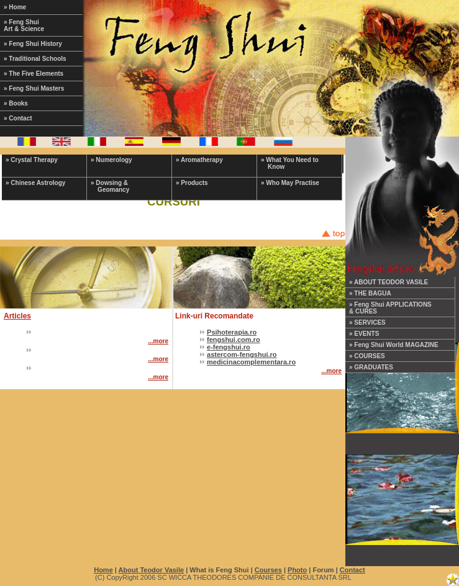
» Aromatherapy (199, 159)
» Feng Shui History (33, 43)
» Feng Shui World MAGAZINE (394, 344)
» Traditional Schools (35, 58)
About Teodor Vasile (151, 570)
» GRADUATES (371, 367)
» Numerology (111, 159)
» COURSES (367, 356)
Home (103, 570)
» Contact (18, 118)
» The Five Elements (33, 73)
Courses (268, 570)
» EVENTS (364, 333)
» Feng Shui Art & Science (24, 25)
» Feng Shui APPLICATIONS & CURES (390, 308)
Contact (352, 570)
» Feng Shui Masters (34, 88)
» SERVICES (367, 322)
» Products (192, 182)
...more (158, 341)
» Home (15, 7)
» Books (16, 103)
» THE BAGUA (370, 293)
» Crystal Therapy (32, 159)
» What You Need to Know (290, 163)
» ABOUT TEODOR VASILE (388, 282)
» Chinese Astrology (35, 182)
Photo (297, 570)
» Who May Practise (290, 182)
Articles (17, 316)
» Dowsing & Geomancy (110, 186)
